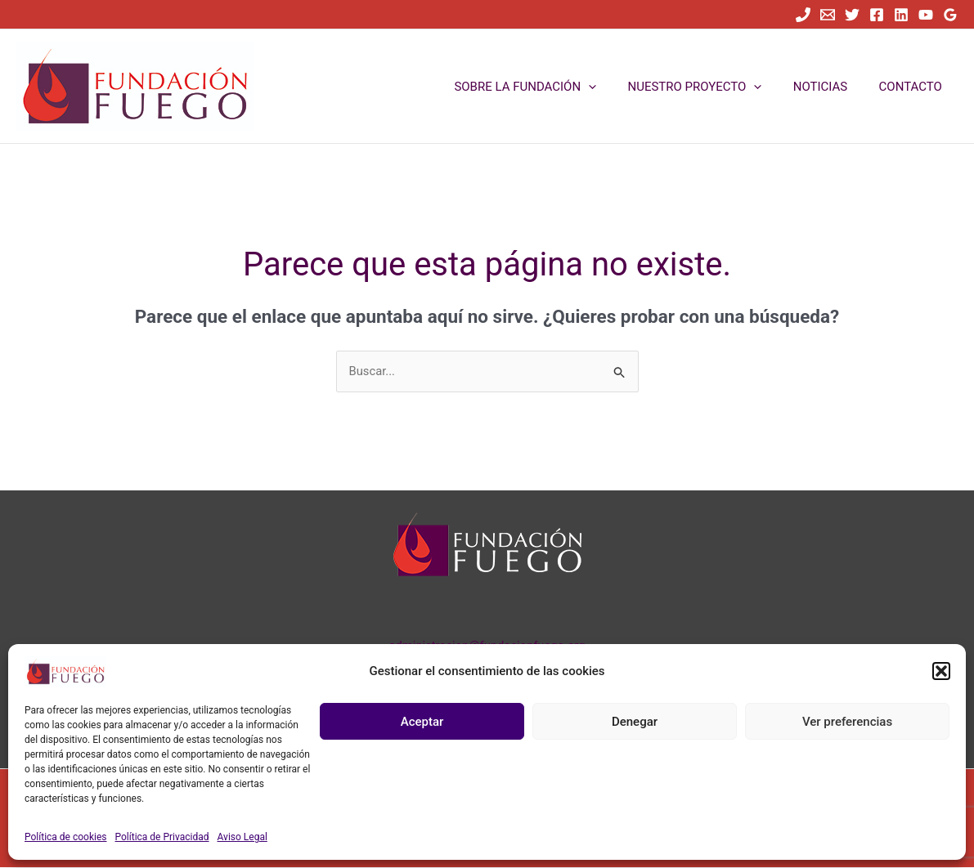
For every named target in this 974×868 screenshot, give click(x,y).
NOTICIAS (830, 86)
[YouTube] (925, 14)
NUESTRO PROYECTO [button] (711, 86)
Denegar (635, 721)
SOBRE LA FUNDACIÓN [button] (549, 86)
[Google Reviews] (950, 14)
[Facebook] (876, 14)
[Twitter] (852, 14)
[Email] (827, 14)
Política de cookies (66, 837)
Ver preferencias (847, 721)
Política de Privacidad (162, 837)
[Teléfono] (803, 14)
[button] (941, 671)
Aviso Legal (242, 837)
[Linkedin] (901, 14)
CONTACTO (913, 86)
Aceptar (422, 721)
